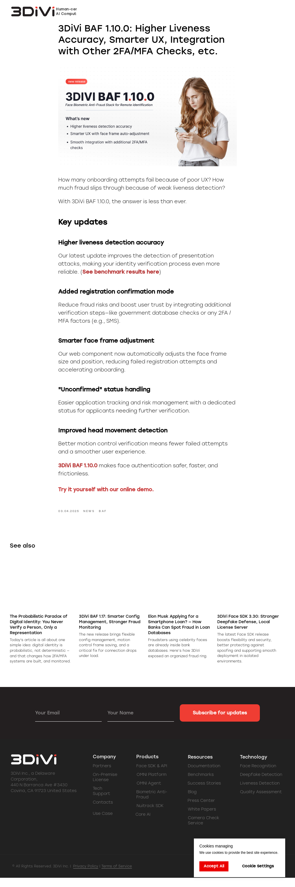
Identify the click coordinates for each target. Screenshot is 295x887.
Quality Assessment (261, 801)
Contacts (103, 811)
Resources (200, 766)
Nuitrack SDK (150, 815)
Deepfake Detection (261, 783)
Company (104, 766)
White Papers (202, 818)
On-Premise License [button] (105, 786)
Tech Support (101, 800)
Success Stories (204, 792)
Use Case (103, 822)
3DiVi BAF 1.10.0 (77, 470)
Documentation (204, 775)
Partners (102, 775)
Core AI (142, 823)
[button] (263, 11)
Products (147, 766)
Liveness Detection (260, 792)
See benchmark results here (120, 276)
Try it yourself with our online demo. (106, 494)
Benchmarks (201, 783)
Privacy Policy (85, 875)
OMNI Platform (152, 783)
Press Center (201, 809)
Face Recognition (258, 775)
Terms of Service (116, 875)
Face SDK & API (151, 775)
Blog (192, 801)
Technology (253, 766)
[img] (54, 815)
